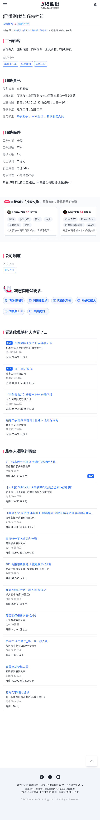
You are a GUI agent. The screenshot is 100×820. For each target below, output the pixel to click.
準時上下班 (10, 63)
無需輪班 (26, 63)
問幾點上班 (16, 311)
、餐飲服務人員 (54, 116)
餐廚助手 (22, 116)
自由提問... (40, 311)
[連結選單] (5, 5)
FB (50, 777)
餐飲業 (35, 30)
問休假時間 (16, 300)
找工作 (26, 30)
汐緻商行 (44, 30)
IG (42, 777)
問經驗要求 (40, 300)
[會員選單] (95, 5)
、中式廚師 (36, 116)
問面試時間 (64, 300)
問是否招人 (89, 300)
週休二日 (41, 63)
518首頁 (17, 30)
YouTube (58, 777)
